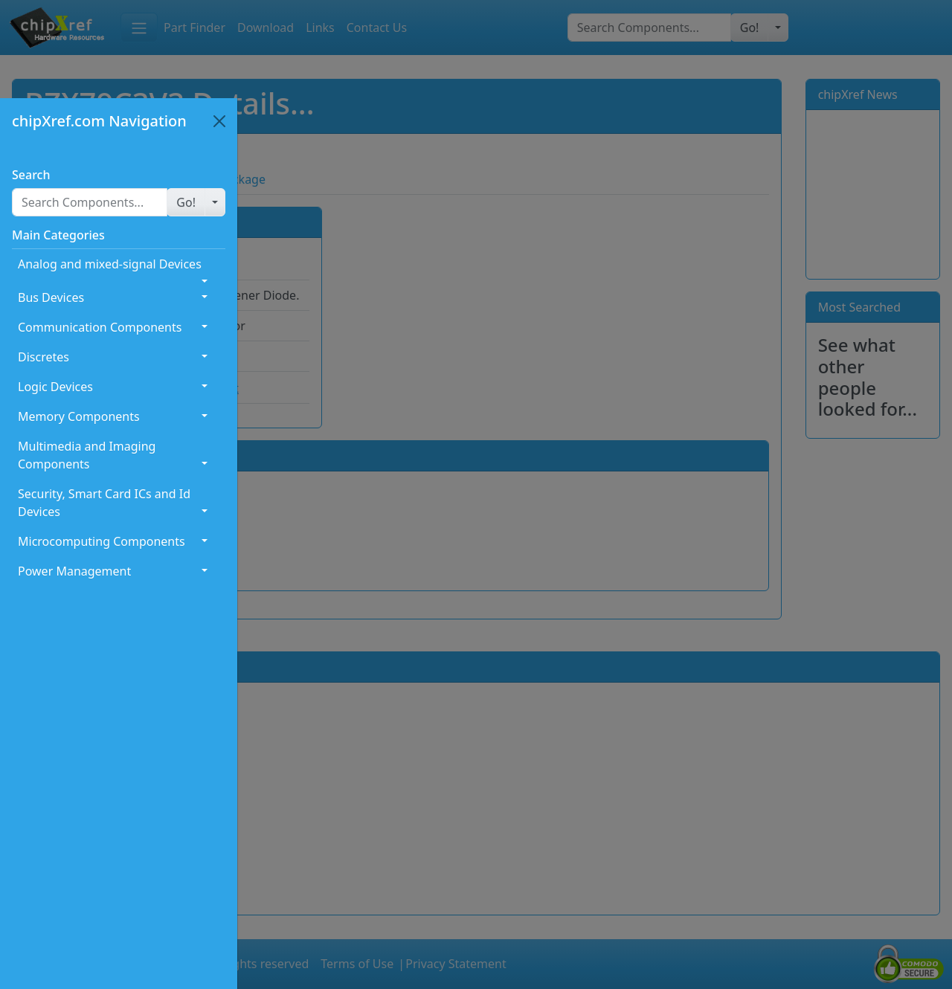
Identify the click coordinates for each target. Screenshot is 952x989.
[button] (186, 202)
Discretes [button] (43, 357)
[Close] (219, 121)
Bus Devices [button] (51, 297)
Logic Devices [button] (55, 386)
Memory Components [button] (79, 416)
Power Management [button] (74, 571)
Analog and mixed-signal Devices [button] (110, 264)
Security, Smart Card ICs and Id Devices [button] (104, 503)
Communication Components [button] (99, 327)
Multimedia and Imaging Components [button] (86, 455)
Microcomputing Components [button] (101, 541)
